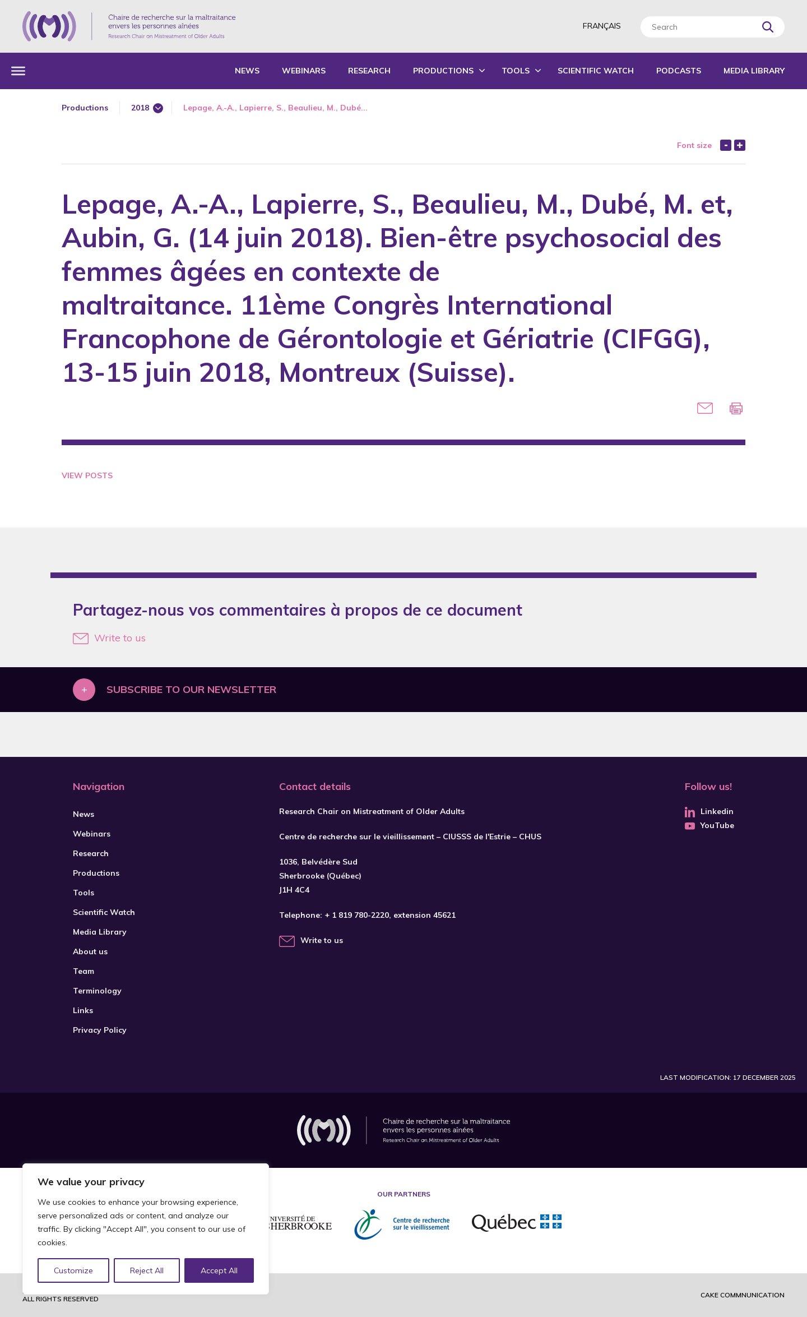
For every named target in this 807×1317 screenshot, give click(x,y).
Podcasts (678, 71)
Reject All (147, 1270)
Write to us (109, 637)
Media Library (754, 71)
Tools (516, 71)
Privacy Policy (100, 1030)
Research (369, 71)
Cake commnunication (743, 1295)
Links (83, 1010)
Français (602, 26)
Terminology (97, 991)
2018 (140, 108)
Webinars (304, 71)
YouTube (709, 825)
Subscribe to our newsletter (191, 689)
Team (83, 971)
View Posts (87, 475)
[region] (145, 1229)
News (247, 71)
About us (90, 951)
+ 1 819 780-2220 (356, 915)
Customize (74, 1270)
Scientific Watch (596, 71)
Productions (443, 71)
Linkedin (709, 811)
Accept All (219, 1270)
